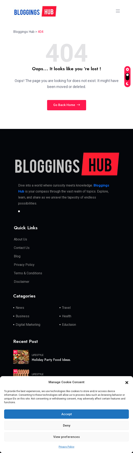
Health (66, 316)
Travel (66, 308)
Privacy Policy (66, 446)
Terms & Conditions (28, 273)
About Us (20, 239)
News (20, 308)
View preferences (66, 437)
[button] (127, 382)
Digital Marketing (28, 325)
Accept (66, 414)
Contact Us (22, 248)
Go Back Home (66, 105)
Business (22, 316)
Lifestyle (38, 355)
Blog (17, 256)
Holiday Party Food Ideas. (51, 359)
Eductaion (69, 325)
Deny (66, 425)
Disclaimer (21, 282)
